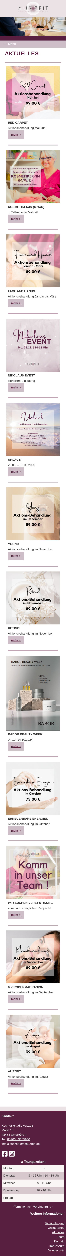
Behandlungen (54, 1223)
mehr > (16, 134)
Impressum (56, 1246)
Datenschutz (55, 1250)
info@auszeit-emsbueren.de (21, 1143)
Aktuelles (58, 1232)
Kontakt (59, 1241)
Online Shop (56, 1227)
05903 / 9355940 (18, 1139)
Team (60, 1237)
